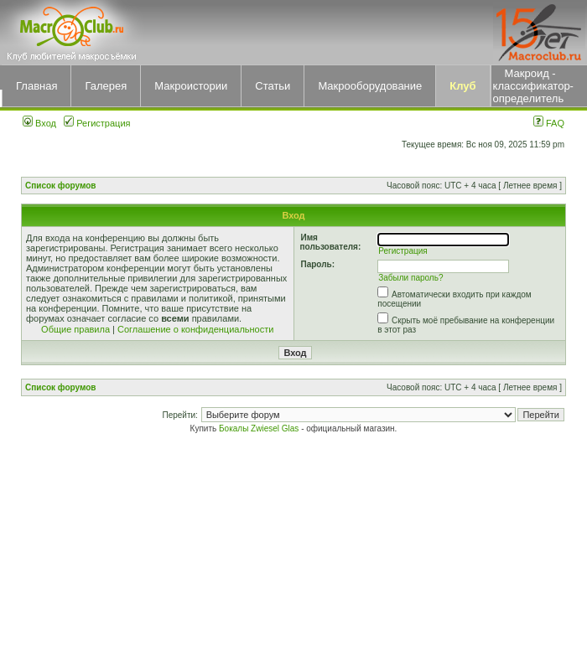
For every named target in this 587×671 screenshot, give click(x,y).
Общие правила (75, 329)
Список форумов (60, 185)
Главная (36, 86)
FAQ (548, 123)
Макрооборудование (370, 86)
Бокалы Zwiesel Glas (260, 428)
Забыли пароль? (410, 277)
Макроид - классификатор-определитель (533, 86)
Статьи (272, 86)
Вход (39, 123)
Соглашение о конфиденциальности (195, 329)
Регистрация (97, 123)
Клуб (462, 86)
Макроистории (190, 86)
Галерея (106, 86)
